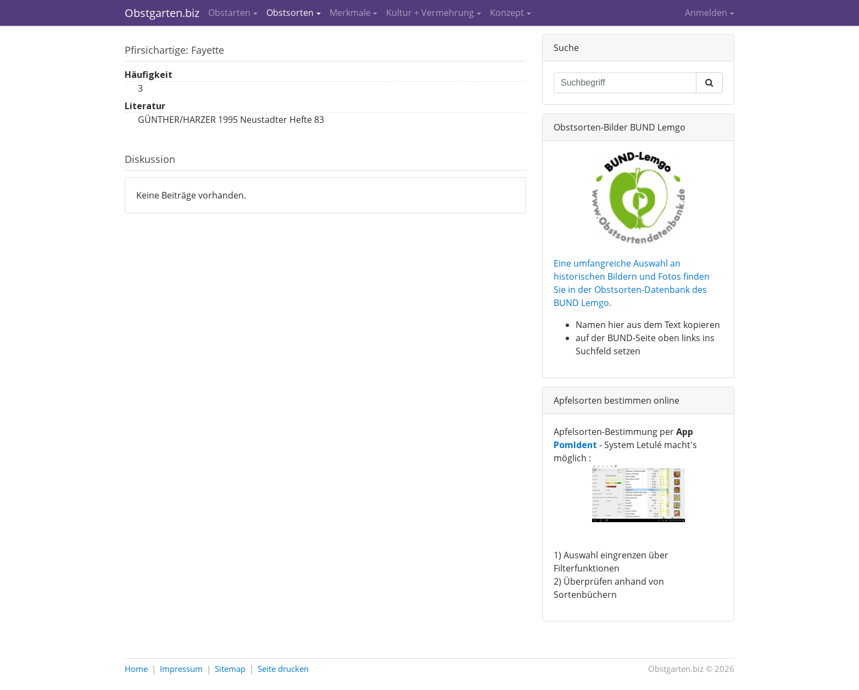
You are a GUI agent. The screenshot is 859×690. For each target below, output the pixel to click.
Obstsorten (290, 13)
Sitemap (230, 669)
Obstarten (229, 13)
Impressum (181, 669)
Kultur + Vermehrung (430, 13)
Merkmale (350, 13)
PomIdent (575, 445)
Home (136, 669)
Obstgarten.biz (162, 12)
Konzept (507, 13)
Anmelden (706, 13)
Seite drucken (283, 669)
